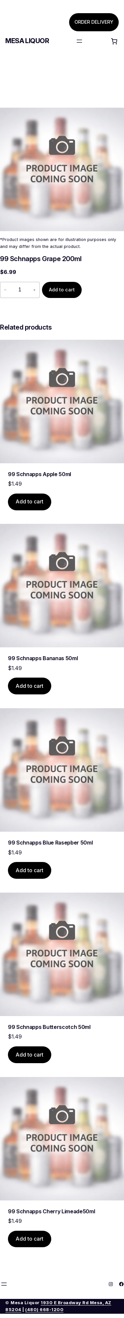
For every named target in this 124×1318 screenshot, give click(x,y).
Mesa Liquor (27, 41)
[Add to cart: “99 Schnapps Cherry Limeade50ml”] (29, 1239)
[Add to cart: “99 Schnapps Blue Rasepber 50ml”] (29, 870)
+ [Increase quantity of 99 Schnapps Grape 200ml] (34, 289)
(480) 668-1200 (44, 1309)
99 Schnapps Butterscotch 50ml (49, 1027)
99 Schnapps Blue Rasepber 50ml (50, 843)
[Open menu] (79, 41)
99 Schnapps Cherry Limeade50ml (51, 1211)
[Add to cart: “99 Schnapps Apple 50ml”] (29, 502)
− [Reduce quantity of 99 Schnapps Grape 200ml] (5, 289)
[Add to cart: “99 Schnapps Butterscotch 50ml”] (29, 1054)
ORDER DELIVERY (93, 22)
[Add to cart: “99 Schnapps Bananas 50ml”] (29, 686)
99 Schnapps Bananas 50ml (43, 658)
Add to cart (62, 289)
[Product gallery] (62, 169)
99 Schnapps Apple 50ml (39, 474)
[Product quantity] (19, 290)
